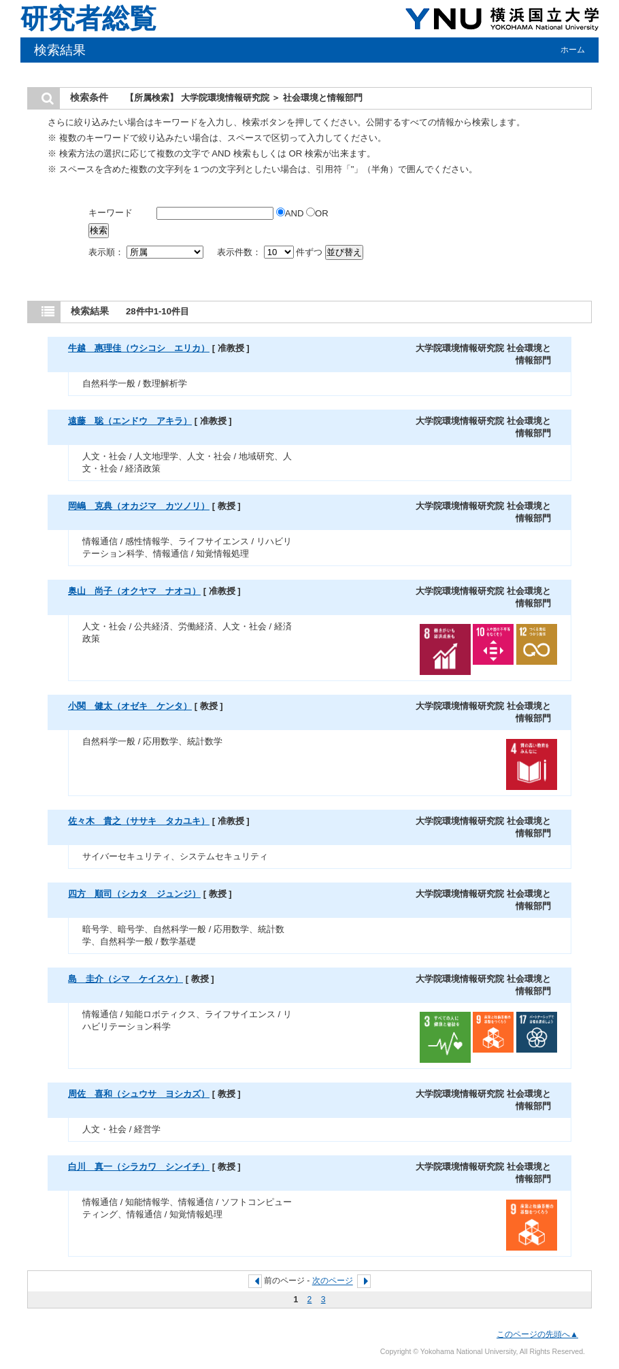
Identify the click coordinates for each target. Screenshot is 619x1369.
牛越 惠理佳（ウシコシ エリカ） (139, 348)
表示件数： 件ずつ (271, 252)
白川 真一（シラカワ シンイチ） (139, 1166)
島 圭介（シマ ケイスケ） (125, 979)
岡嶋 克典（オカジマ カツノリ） (139, 506)
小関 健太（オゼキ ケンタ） (130, 706)
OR (317, 213)
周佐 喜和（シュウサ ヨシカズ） (139, 1094)
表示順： (146, 252)
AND (291, 213)
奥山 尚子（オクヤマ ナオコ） (134, 591)
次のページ (332, 1281)
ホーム (573, 49)
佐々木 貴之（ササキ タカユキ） (139, 821)
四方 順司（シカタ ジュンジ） (134, 894)
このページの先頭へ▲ (537, 1334)
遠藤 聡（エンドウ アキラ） (130, 421)
